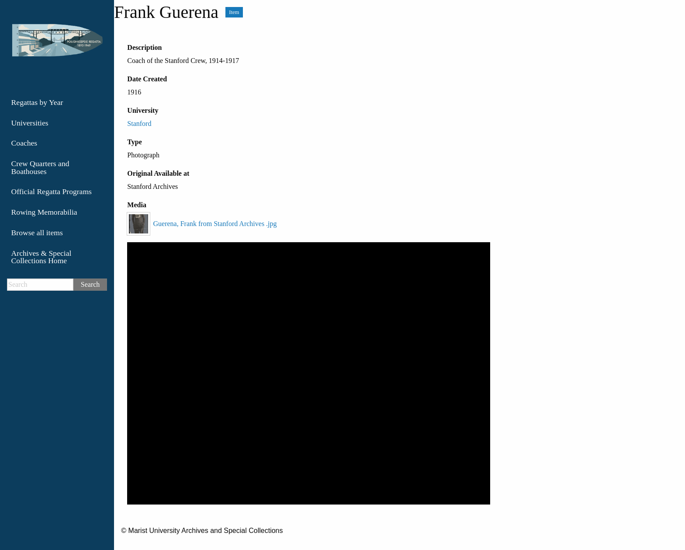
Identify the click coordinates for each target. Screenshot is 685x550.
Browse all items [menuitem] (37, 232)
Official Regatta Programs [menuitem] (51, 191)
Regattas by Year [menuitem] (37, 102)
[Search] (40, 284)
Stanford (139, 123)
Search (90, 284)
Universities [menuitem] (29, 122)
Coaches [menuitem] (24, 143)
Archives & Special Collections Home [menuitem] (41, 257)
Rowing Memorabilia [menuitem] (44, 212)
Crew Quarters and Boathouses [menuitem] (40, 167)
